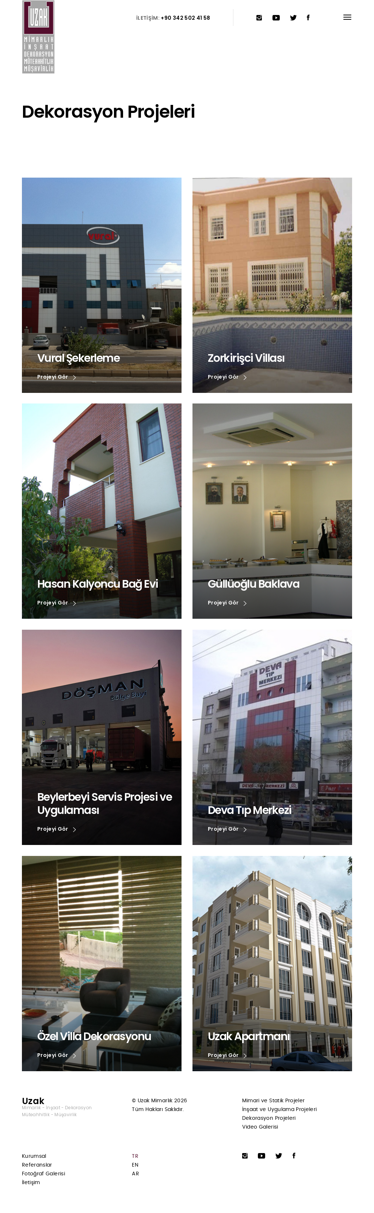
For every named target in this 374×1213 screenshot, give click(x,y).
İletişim (31, 1182)
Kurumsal (34, 1156)
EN (135, 1165)
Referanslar (37, 1165)
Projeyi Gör (56, 377)
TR (135, 1156)
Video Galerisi (260, 1127)
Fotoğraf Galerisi (43, 1173)
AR (135, 1173)
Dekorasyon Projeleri (269, 1118)
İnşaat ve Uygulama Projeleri (279, 1109)
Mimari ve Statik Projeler (273, 1100)
